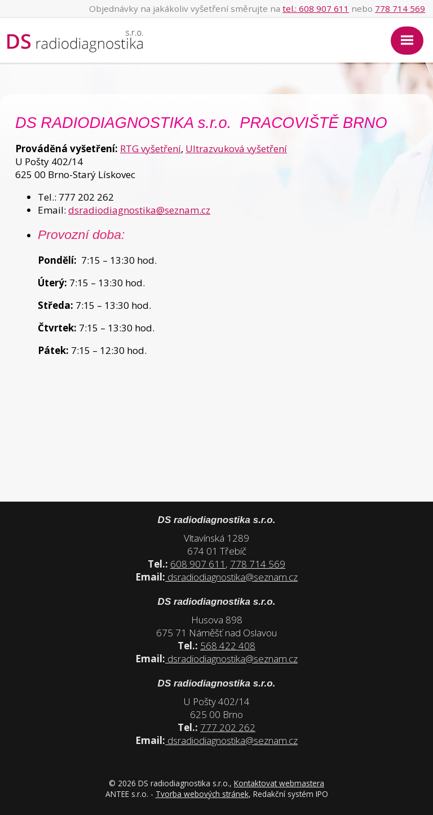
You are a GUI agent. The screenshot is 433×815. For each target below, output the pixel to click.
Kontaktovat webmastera (279, 783)
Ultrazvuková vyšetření (236, 148)
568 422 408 (227, 645)
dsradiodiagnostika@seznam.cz (139, 209)
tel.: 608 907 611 (315, 8)
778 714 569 (400, 8)
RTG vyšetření (150, 148)
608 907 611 (198, 563)
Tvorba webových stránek (202, 794)
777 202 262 (227, 727)
